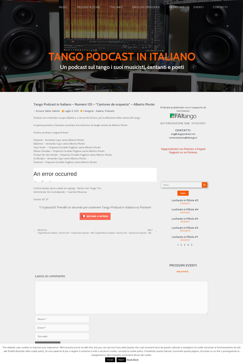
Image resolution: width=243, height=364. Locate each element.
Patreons (176, 7)
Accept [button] (110, 359)
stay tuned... (183, 271)
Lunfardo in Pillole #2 (185, 228)
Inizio (63, 7)
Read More (132, 359)
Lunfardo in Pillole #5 (185, 200)
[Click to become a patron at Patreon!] (95, 220)
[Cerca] (204, 185)
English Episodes (146, 7)
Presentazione (89, 7)
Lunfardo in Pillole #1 (185, 237)
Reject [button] (121, 359)
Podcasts (110, 111)
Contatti (220, 7)
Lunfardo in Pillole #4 (185, 209)
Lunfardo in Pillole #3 (185, 218)
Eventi (199, 7)
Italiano (116, 7)
